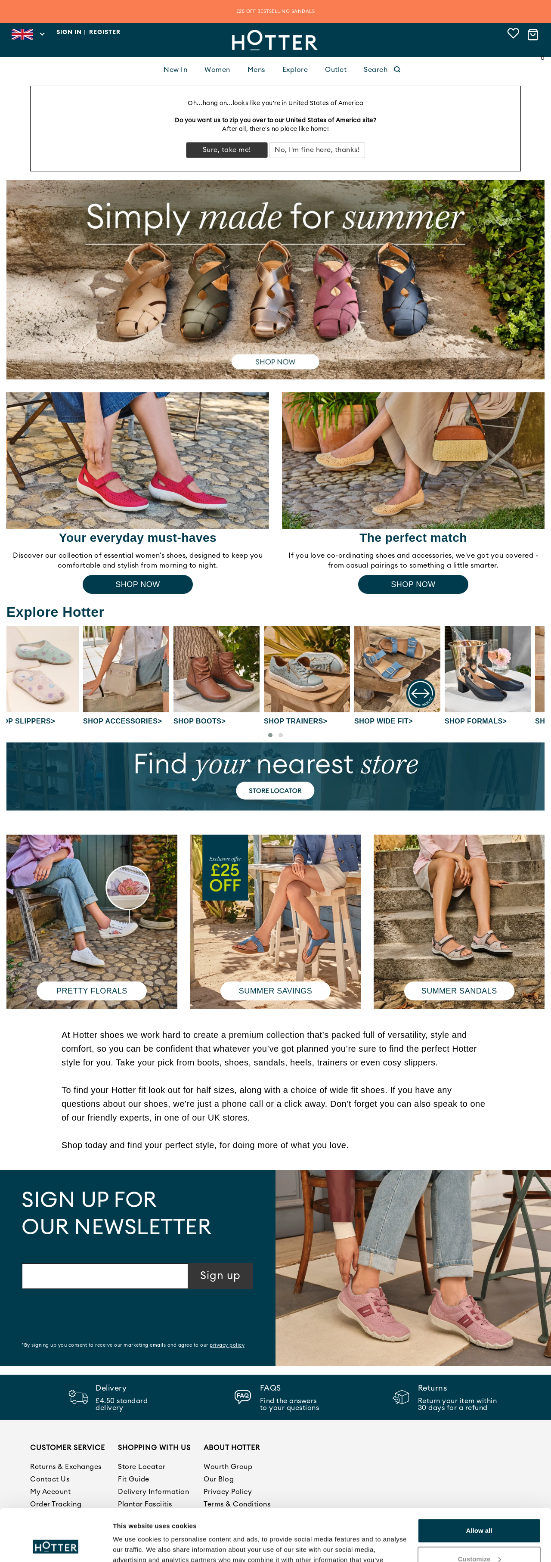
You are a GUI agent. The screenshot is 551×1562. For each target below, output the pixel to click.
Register (105, 32)
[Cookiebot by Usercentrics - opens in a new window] (55, 1545)
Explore (295, 69)
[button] (270, 735)
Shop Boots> (213, 721)
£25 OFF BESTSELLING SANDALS (275, 11)
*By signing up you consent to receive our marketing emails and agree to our (133, 1345)
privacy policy (227, 1345)
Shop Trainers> (309, 721)
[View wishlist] (513, 35)
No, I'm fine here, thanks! (317, 149)
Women (217, 69)
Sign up (220, 1275)
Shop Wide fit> (397, 721)
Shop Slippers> (37, 721)
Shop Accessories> (136, 721)
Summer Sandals (459, 991)
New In (175, 69)
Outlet (336, 69)
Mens (256, 69)
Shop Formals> (489, 721)
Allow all (479, 1481)
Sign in (69, 32)
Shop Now (137, 584)
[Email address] (105, 1276)
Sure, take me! (227, 149)
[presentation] (87, 1316)
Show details (133, 1545)
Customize (479, 1509)
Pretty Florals (91, 991)
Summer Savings (276, 991)
